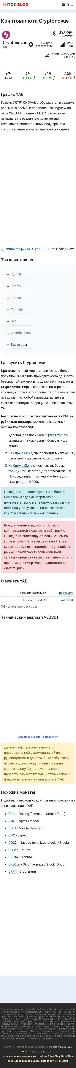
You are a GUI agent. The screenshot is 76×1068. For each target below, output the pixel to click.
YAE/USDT (67, 600)
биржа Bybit (54, 435)
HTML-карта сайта (44, 1051)
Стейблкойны (21, 333)
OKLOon (14, 864)
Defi (14, 321)
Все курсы (19, 345)
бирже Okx (21, 465)
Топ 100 (17, 310)
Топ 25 (16, 286)
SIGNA (13, 857)
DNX (11, 835)
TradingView (66, 592)
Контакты (9, 1046)
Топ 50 (16, 298)
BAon (12, 814)
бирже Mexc (22, 453)
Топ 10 (16, 274)
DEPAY (13, 850)
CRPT (12, 871)
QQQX (12, 842)
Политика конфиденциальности (34, 1046)
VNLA (12, 828)
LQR (11, 821)
